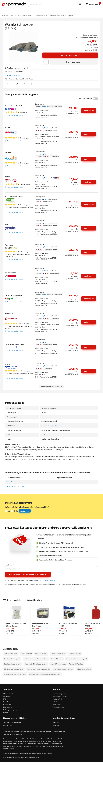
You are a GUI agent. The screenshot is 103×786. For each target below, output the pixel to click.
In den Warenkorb (74, 62)
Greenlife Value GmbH (12, 75)
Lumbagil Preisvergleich (12, 659)
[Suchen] (79, 4)
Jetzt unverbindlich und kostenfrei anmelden (27, 574)
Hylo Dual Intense (41, 654)
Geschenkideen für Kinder (15, 486)
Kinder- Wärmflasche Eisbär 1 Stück (16, 623)
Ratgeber (55, 702)
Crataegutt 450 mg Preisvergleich (36, 664)
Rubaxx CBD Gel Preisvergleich (76, 659)
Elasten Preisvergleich (58, 654)
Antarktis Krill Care (10, 654)
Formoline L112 (26, 654)
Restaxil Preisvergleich (58, 664)
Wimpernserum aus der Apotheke (38, 669)
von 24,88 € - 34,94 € (16, 68)
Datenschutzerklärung (47, 580)
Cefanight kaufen (57, 659)
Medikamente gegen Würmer (14, 669)
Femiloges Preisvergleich (12, 664)
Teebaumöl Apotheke (76, 664)
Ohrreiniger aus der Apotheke (63, 669)
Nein (16, 511)
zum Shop (89, 110)
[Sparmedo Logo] (14, 4)
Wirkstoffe (56, 704)
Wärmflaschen (11, 482)
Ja (9, 511)
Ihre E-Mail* (9, 565)
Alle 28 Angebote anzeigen (51, 386)
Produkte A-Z (57, 699)
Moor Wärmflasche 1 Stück (68, 623)
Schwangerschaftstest (84, 669)
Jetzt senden (24, 511)
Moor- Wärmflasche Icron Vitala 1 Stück (43, 623)
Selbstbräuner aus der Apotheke (15, 674)
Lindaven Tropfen (75, 654)
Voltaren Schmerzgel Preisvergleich (36, 659)
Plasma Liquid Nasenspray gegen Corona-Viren (45, 674)
